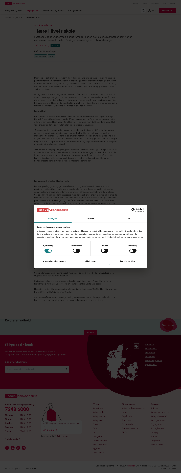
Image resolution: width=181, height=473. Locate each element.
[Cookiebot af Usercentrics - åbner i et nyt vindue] (133, 210)
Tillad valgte (90, 261)
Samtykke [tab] (52, 219)
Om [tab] (128, 218)
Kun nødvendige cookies (54, 261)
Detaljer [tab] (90, 218)
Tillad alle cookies (127, 261)
